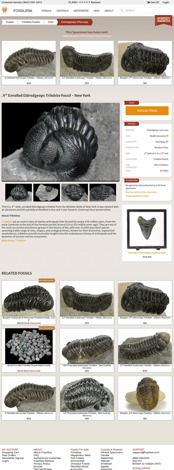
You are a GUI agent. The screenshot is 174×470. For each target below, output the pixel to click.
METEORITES (81, 10)
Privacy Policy (42, 463)
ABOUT (109, 10)
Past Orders (9, 455)
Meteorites (107, 458)
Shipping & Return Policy (137, 196)
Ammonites (77, 460)
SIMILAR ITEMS (147, 110)
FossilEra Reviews (44, 460)
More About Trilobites (14, 240)
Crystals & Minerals (111, 449)
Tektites (105, 460)
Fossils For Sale (79, 449)
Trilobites (7, 221)
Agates (105, 466)
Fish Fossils (77, 458)
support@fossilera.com (145, 452)
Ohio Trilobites (161, 165)
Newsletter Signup (13, 458)
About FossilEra (43, 452)
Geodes (105, 455)
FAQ (36, 455)
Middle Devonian (159, 136)
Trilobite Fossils (160, 159)
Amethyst (106, 463)
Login (166, 2)
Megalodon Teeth (81, 455)
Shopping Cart (10, 452)
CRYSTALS (62, 10)
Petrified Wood (79, 466)
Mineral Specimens (112, 452)
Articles (38, 466)
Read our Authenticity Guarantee (141, 192)
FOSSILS (46, 10)
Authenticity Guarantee (47, 458)
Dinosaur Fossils (80, 463)
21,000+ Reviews (84, 2)
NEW (97, 10)
